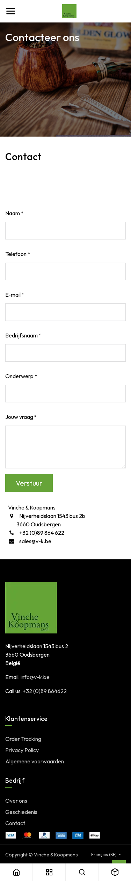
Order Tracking (23, 738)
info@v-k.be (35, 677)
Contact (15, 823)
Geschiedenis (21, 811)
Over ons (16, 800)
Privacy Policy (22, 750)
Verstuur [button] (29, 483)
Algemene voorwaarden (34, 761)
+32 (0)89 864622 (45, 691)
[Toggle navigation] (10, 11)
